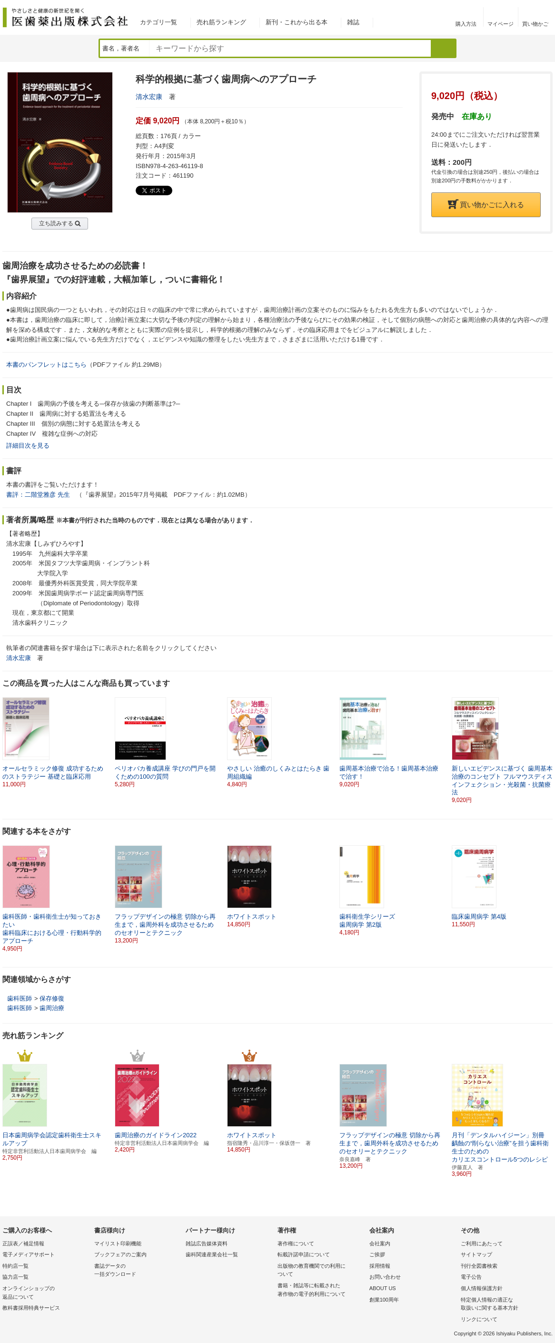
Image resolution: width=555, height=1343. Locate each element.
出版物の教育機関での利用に (321, 1271)
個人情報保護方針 (482, 1288)
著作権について (296, 1243)
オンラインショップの (45, 1293)
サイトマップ (476, 1254)
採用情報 (379, 1266)
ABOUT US (382, 1288)
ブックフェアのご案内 (120, 1254)
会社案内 (379, 1243)
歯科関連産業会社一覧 (212, 1254)
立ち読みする (56, 223)
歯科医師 (19, 998)
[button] (546, 742)
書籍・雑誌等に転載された (321, 1290)
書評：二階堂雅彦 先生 (38, 494)
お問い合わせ (385, 1277)
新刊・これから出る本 (296, 22)
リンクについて (479, 1319)
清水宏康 (149, 96)
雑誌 (353, 22)
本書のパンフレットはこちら (46, 364)
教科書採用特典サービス (31, 1308)
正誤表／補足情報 (23, 1243)
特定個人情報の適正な (504, 1305)
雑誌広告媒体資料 (207, 1243)
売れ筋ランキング (221, 22)
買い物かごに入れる (486, 204)
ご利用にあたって (482, 1243)
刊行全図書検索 (479, 1266)
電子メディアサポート (28, 1254)
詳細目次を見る (28, 445)
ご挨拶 (377, 1254)
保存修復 (52, 998)
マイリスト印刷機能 (117, 1243)
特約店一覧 (15, 1266)
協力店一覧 (15, 1277)
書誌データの (137, 1271)
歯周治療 (52, 1008)
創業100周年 (384, 1300)
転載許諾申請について (304, 1254)
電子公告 (471, 1277)
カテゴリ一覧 (158, 22)
